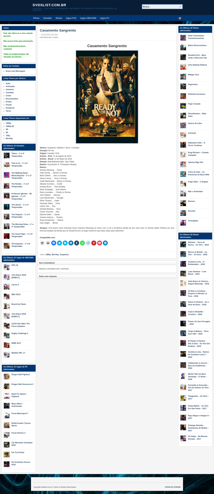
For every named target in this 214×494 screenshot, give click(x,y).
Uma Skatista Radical (197, 65)
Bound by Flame (18, 304)
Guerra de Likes (195, 123)
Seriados (47, 18)
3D (7, 129)
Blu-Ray (55, 254)
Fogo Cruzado (194, 104)
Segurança (192, 84)
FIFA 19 (14, 265)
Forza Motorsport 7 (19, 413)
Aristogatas (193, 221)
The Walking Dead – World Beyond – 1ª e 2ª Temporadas (21, 175)
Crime (8, 96)
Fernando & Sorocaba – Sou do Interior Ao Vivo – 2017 (199, 388)
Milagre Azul (193, 75)
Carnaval (192, 133)
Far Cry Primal (17, 452)
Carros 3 (15, 285)
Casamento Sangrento (58, 30)
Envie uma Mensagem (15, 71)
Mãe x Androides (195, 191)
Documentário (12, 99)
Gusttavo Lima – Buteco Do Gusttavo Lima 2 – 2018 (198, 354)
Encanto (191, 211)
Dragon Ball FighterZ (20, 374)
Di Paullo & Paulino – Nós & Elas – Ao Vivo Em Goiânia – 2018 (199, 343)
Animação (10, 86)
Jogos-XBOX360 (88, 18)
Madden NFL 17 (18, 353)
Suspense (64, 254)
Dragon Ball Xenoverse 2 (22, 384)
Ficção (9, 105)
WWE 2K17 (16, 343)
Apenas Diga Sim (195, 162)
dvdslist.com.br (49, 5)
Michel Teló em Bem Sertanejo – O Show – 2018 (197, 376)
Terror (8, 111)
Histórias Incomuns (196, 94)
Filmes (36, 18)
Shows (59, 18)
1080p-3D (10, 126)
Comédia (10, 93)
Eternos (191, 201)
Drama (8, 102)
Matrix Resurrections (197, 45)
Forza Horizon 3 (18, 433)
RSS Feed (180, 18)
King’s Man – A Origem (198, 182)
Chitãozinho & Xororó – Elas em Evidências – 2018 (198, 365)
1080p (48, 254)
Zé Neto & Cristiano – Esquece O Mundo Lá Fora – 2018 (197, 293)
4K (7, 132)
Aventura (10, 89)
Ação (8, 83)
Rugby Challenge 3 (19, 333)
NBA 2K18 (15, 294)
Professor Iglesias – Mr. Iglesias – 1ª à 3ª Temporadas (21, 196)
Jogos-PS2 (71, 18)
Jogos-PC (104, 18)
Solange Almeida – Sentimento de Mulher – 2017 (198, 428)
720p (8, 135)
